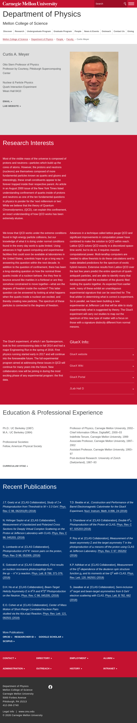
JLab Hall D (77, 387)
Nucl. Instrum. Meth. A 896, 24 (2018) (105, 509)
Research (19, 30)
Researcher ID (24, 635)
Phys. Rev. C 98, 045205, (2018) (40, 594)
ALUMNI (107, 657)
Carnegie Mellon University (27, 3)
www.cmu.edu (27, 710)
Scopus (8, 640)
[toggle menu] (131, 3)
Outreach (106, 30)
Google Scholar (50, 635)
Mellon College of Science (25, 22)
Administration (13, 667)
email (6, 100)
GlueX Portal (77, 375)
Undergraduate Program (39, 30)
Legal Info (8, 710)
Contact (8, 657)
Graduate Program (63, 30)
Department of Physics (42, 12)
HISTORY (75, 667)
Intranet (109, 667)
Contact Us (119, 30)
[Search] (110, 3)
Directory (43, 657)
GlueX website (78, 353)
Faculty (70, 38)
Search (125, 3)
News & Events (91, 30)
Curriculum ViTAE (14, 464)
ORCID (6, 635)
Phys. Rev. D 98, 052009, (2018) (21, 554)
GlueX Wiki (76, 364)
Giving (130, 30)
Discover (7, 30)
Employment (78, 657)
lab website (11, 104)
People (77, 30)
